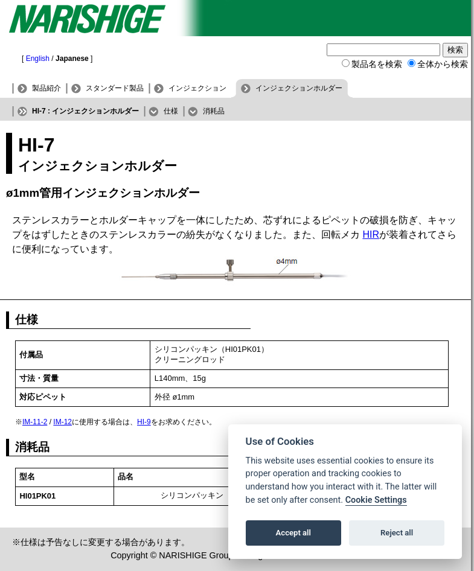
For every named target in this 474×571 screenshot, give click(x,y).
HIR (370, 234)
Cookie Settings (376, 500)
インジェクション (197, 88)
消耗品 (214, 111)
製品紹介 (46, 88)
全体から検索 (442, 64)
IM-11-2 (34, 422)
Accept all (293, 532)
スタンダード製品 (115, 88)
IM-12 (62, 422)
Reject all (396, 532)
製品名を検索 (376, 64)
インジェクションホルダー (298, 88)
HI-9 (144, 422)
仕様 (171, 111)
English (38, 58)
